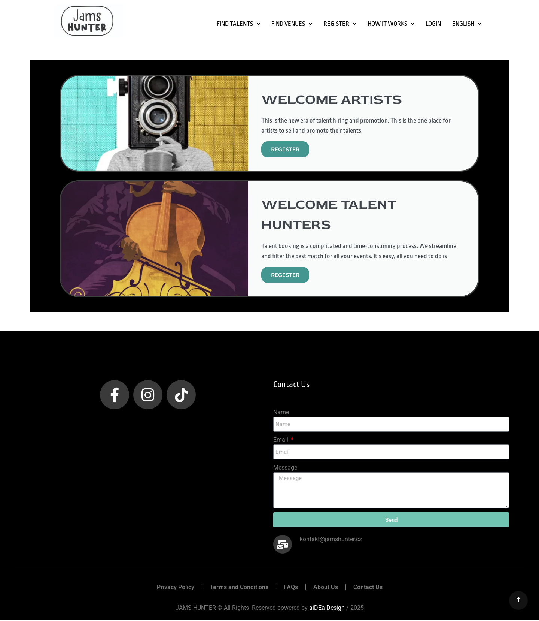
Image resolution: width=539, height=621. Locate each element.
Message (285, 468)
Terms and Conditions (239, 587)
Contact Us (368, 587)
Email (281, 440)
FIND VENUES (291, 23)
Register (339, 23)
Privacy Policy (175, 587)
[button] (238, 24)
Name (281, 412)
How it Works (391, 23)
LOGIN (433, 23)
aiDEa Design (327, 608)
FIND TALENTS (238, 23)
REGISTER (285, 149)
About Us (325, 587)
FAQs (291, 587)
